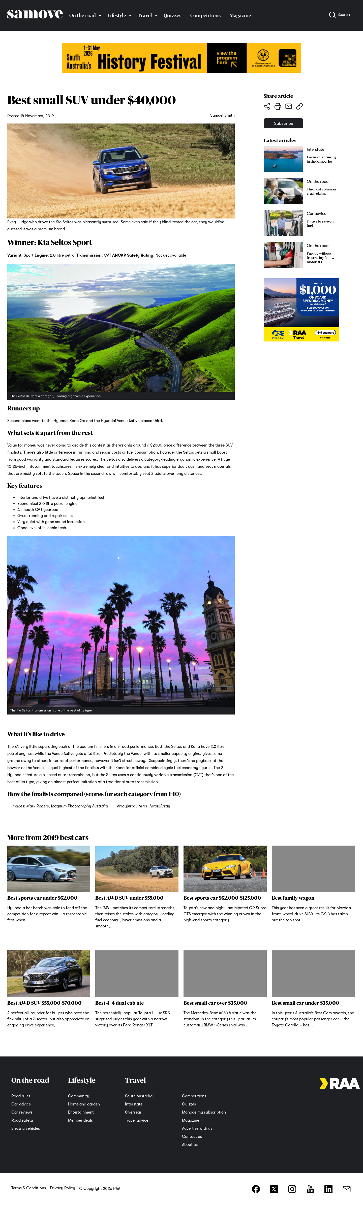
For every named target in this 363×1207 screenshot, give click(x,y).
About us (190, 1144)
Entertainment (81, 1112)
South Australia (139, 1096)
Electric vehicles (25, 1128)
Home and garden (84, 1104)
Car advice (21, 1104)
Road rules (20, 1096)
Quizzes (172, 15)
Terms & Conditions (28, 1188)
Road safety (22, 1120)
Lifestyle (116, 15)
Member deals (80, 1120)
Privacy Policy (62, 1188)
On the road (82, 15)
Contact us (192, 1136)
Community (78, 1096)
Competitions (205, 15)
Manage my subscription (204, 1112)
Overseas (133, 1112)
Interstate (133, 1104)
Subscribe (288, 125)
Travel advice (136, 1120)
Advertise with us (197, 1128)
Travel (145, 15)
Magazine (240, 15)
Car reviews (22, 1112)
